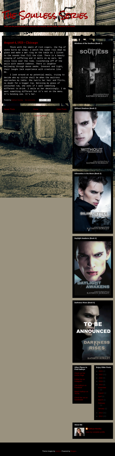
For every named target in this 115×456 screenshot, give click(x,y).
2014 (101, 385)
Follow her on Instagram (79, 380)
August (101, 393)
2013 (101, 413)
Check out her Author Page (79, 374)
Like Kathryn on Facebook (80, 386)
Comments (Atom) (40, 116)
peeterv (58, 451)
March (101, 400)
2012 (101, 416)
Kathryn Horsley (95, 429)
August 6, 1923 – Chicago (21, 42)
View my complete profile (95, 432)
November (102, 388)
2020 (101, 378)
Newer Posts (9, 109)
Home (35, 109)
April (100, 396)
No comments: (30, 100)
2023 (101, 371)
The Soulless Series (45, 15)
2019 (101, 381)
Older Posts (62, 109)
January (101, 409)
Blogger (73, 451)
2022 (101, 374)
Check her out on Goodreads (81, 399)
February (101, 403)
